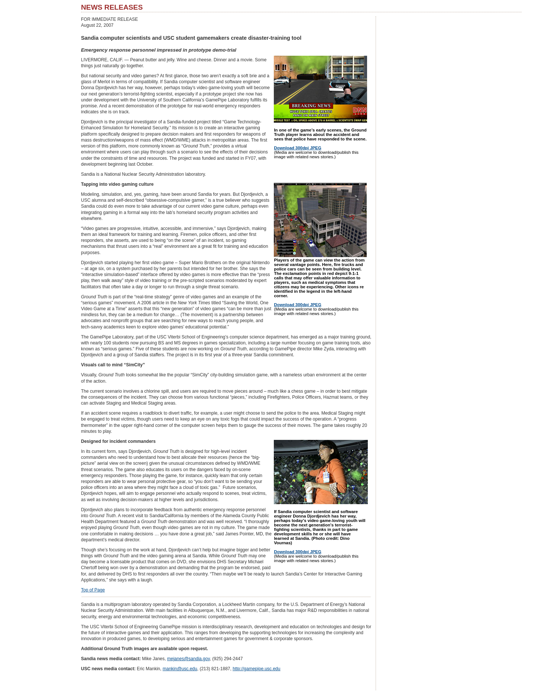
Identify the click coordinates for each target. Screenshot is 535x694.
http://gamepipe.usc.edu (256, 668)
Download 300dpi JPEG (297, 148)
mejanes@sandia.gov (188, 658)
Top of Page (93, 590)
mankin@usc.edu (180, 668)
